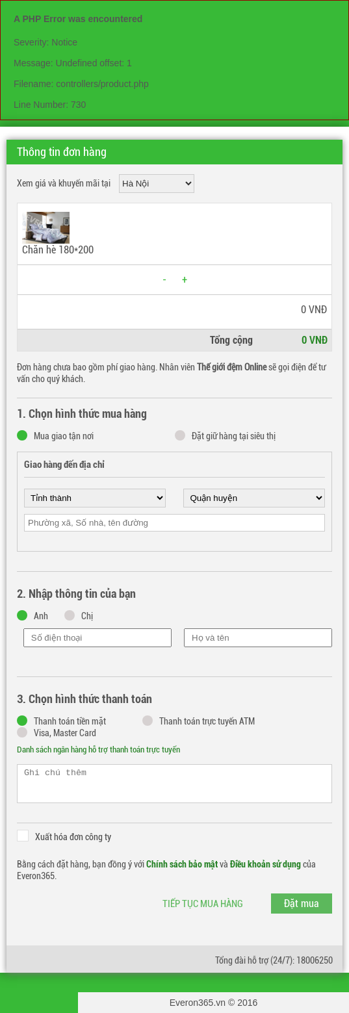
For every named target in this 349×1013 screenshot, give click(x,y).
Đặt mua (301, 903)
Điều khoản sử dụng (265, 864)
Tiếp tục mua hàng (202, 904)
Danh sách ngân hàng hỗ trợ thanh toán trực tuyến (98, 749)
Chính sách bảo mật (182, 864)
